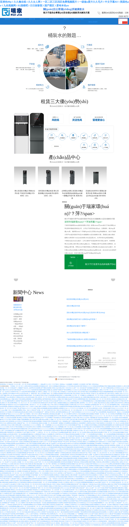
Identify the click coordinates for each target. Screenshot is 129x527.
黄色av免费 (45, 420)
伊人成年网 (58, 474)
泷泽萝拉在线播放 (73, 517)
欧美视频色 (42, 387)
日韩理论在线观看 (112, 481)
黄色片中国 (95, 424)
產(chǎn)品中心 (18, 354)
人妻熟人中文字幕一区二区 (106, 391)
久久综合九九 (75, 391)
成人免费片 (39, 393)
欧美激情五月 (57, 418)
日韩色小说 (54, 389)
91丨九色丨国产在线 (108, 504)
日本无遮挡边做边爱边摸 (18, 413)
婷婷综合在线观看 (33, 387)
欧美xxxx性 (24, 398)
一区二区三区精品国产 (10, 389)
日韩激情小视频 (47, 487)
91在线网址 (60, 504)
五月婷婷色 (18, 433)
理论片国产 (69, 439)
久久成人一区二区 (62, 518)
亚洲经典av (104, 485)
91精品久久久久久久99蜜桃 (57, 439)
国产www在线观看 (54, 494)
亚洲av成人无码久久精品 (53, 485)
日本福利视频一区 (35, 476)
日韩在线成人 (12, 457)
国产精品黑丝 (32, 472)
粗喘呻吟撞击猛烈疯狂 (70, 504)
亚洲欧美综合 (37, 452)
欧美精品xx (122, 411)
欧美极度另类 (23, 430)
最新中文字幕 (99, 455)
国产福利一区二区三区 (41, 489)
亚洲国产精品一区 (47, 394)
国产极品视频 (68, 431)
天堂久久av (76, 520)
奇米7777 (43, 418)
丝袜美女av (103, 404)
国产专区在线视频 (20, 509)
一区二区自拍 (19, 446)
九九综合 (13, 461)
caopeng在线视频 (48, 417)
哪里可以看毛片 (73, 415)
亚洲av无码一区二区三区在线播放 (85, 411)
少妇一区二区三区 (101, 400)
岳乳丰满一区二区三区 (108, 454)
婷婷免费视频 (99, 387)
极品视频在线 (34, 443)
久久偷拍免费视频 (88, 481)
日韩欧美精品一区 (106, 420)
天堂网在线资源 (57, 481)
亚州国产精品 (84, 393)
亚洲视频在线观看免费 (114, 494)
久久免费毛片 (110, 513)
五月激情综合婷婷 (12, 487)
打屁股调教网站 (24, 420)
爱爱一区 (91, 455)
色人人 (110, 444)
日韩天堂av (113, 480)
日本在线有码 (72, 494)
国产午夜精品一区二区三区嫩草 (16, 504)
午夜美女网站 (45, 505)
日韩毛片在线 (6, 450)
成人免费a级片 (84, 441)
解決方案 (61, 361)
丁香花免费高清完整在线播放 (88, 513)
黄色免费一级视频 (58, 424)
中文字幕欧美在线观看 (47, 476)
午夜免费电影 (58, 430)
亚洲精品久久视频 (59, 476)
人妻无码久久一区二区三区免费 (37, 405)
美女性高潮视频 (12, 502)
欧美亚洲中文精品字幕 (51, 431)
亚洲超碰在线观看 (114, 518)
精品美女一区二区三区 (17, 513)
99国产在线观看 (30, 489)
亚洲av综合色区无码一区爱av (15, 443)
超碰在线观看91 (92, 492)
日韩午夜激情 (54, 522)
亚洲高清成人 (95, 409)
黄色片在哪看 (60, 526)
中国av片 (4, 441)
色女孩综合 (109, 402)
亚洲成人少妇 (116, 500)
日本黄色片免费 (27, 418)
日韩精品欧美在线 (41, 459)
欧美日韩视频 (114, 411)
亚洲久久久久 (73, 483)
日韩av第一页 (104, 505)
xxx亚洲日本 (9, 439)
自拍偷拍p (100, 446)
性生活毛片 (50, 496)
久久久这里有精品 (50, 478)
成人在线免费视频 (99, 474)
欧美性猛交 (56, 511)
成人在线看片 (52, 444)
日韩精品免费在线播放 (102, 459)
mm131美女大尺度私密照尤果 (22, 422)
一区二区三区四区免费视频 (49, 483)
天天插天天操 (31, 448)
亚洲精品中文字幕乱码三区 (47, 498)
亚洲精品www (84, 461)
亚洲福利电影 (105, 496)
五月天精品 (57, 492)
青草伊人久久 (120, 517)
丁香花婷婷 (74, 496)
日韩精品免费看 (84, 463)
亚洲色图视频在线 (87, 402)
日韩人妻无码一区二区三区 (42, 398)
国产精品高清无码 (100, 507)
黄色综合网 (3, 517)
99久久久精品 (103, 452)
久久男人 (5, 507)
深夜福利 (34, 491)
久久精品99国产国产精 (115, 502)
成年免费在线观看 (48, 509)
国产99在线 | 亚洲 (89, 394)
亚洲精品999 (32, 439)
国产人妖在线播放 (7, 431)
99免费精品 (27, 443)
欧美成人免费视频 (55, 461)
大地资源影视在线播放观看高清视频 (40, 391)
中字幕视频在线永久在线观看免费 (112, 468)
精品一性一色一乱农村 (36, 487)
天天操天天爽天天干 (77, 430)
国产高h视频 (57, 496)
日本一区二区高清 (51, 500)
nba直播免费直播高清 (27, 435)
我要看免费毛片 (11, 402)
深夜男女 (89, 424)
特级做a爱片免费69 (53, 454)
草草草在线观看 (83, 502)
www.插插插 (45, 452)
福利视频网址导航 (114, 405)
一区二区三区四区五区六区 (48, 411)
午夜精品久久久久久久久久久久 (92, 524)
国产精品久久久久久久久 (12, 415)
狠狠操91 (6, 437)
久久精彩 (48, 457)
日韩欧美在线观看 (115, 439)
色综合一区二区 (24, 507)
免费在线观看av (36, 418)
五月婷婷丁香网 (93, 461)
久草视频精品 (16, 478)
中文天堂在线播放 (119, 391)
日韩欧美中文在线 (40, 500)
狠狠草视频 (92, 463)
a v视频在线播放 (71, 470)
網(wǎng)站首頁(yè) (64, 358)
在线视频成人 (116, 472)
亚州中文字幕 (57, 417)
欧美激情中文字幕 (112, 478)
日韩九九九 (82, 418)
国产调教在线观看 (46, 389)
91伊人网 (37, 415)
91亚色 (116, 393)
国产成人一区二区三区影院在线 (29, 424)
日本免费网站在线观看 (69, 424)
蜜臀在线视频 (63, 446)
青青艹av (22, 415)
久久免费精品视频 (30, 467)
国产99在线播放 (116, 515)
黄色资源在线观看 (74, 435)
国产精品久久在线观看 (46, 435)
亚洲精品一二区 (46, 480)
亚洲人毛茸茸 (54, 472)
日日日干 (64, 420)
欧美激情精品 (58, 509)
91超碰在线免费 (23, 405)
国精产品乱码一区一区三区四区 (106, 483)
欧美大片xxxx (30, 492)
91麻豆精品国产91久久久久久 (21, 391)
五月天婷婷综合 (81, 504)
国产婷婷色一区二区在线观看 (40, 474)
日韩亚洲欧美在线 (49, 520)
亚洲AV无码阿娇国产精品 (85, 417)
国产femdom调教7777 (97, 487)
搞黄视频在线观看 (123, 478)
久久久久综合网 (24, 500)
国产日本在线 (44, 402)
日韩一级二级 (90, 509)
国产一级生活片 (12, 441)
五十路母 (99, 476)
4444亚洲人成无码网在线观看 (57, 413)
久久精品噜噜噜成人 (79, 480)
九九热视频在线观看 (62, 433)
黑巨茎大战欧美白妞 (112, 400)
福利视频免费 (103, 491)
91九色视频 (88, 396)
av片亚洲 (54, 487)
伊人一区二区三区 (61, 515)
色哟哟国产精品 (64, 511)
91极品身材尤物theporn (30, 513)
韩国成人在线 (25, 496)
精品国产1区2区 (72, 400)
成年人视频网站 (21, 502)
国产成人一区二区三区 (79, 498)
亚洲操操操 (83, 509)
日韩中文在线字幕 (106, 526)
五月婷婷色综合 (114, 476)
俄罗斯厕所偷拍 (46, 400)
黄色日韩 (26, 402)
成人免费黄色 (8, 424)
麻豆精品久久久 (61, 452)
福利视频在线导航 (5, 498)
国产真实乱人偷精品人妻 (115, 394)
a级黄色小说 (27, 522)
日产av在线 (32, 459)
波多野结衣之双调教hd (38, 470)
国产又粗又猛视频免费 (16, 494)
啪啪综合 (77, 398)
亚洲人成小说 (10, 396)
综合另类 (120, 522)
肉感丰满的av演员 (35, 402)
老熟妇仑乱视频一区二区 (45, 424)
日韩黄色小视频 (15, 420)
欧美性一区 (17, 435)
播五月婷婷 (29, 413)
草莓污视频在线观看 (109, 387)
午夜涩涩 (27, 509)
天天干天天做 (58, 507)
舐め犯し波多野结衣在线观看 (32, 389)
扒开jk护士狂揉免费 (48, 396)
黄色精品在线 (53, 415)
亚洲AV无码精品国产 (53, 422)
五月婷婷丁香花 (18, 481)
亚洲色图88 (5, 474)
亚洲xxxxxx (120, 480)
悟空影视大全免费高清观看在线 (58, 398)
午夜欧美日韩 (16, 500)
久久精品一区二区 (96, 454)
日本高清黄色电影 (9, 472)
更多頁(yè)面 (62, 354)
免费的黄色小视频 (122, 489)
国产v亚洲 (37, 411)
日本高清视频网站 (46, 428)
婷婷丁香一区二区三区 (102, 405)
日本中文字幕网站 (47, 481)
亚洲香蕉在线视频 (95, 439)
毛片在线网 (94, 511)
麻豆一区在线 (42, 504)
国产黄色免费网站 (66, 391)
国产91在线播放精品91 (43, 522)
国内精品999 (58, 396)
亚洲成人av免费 (93, 468)
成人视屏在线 (76, 461)
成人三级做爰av (63, 422)
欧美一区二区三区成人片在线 (100, 396)
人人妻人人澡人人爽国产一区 (97, 441)
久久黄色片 (106, 476)
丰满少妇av (101, 511)
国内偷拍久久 (113, 496)
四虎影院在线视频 (27, 498)
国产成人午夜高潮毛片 (16, 437)
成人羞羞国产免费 (56, 391)
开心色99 (85, 478)
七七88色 (112, 448)
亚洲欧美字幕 (39, 396)
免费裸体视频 (80, 511)
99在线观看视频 (45, 461)
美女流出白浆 (3, 496)
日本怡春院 (25, 472)
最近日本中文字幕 (93, 422)
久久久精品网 (84, 422)
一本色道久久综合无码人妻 (59, 480)
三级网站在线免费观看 (56, 468)
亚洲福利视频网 (97, 504)
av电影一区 (120, 474)
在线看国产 (109, 431)
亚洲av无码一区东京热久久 (65, 389)
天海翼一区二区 (28, 511)
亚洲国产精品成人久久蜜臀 (85, 517)
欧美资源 (117, 524)
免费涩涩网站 (91, 507)
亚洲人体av (77, 393)
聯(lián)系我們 (62, 368)
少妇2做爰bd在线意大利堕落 (42, 526)
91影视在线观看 (123, 398)
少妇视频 (65, 468)
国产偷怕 (10, 448)
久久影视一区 (117, 511)
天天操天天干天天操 (102, 520)
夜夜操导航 (60, 448)
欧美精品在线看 (37, 483)
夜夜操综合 (22, 492)
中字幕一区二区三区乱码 (110, 433)
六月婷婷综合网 (63, 454)
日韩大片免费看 (36, 428)
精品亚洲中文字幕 (118, 402)
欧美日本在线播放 (117, 430)
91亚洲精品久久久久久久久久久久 (83, 413)
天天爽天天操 (20, 485)
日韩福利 (62, 393)
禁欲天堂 (5, 457)
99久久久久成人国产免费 (68, 489)
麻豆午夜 (114, 491)
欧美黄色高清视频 (66, 463)
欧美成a (41, 524)
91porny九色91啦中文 (74, 446)
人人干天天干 (71, 409)
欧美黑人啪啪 (16, 424)
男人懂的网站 (8, 454)
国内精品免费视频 (36, 422)
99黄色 (67, 483)
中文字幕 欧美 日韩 (61, 470)
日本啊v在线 (72, 405)
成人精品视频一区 (102, 478)
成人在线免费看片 (81, 424)
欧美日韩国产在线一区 (94, 502)
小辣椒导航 (81, 496)
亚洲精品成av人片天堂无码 (65, 387)
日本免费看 (98, 444)
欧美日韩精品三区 (99, 517)
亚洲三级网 (17, 517)
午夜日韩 (27, 504)
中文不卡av (124, 444)
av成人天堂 (50, 405)
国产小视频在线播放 (74, 422)
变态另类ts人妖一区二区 (68, 411)
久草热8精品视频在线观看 (51, 455)
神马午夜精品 (68, 498)
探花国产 (34, 522)
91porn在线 (97, 485)
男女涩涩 (105, 487)
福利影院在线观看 (21, 417)
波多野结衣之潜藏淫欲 (57, 441)
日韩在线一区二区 (29, 485)
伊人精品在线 (3, 515)
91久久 (109, 491)
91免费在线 (118, 426)
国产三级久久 (30, 526)
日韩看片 (47, 472)
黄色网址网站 (76, 407)
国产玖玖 (39, 517)
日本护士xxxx (87, 515)
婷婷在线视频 (89, 415)
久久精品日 (81, 491)
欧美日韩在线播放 (25, 518)
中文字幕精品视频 (89, 496)
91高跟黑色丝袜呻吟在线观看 (71, 513)
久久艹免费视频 (78, 515)
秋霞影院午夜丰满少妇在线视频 (115, 437)
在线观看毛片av (62, 409)
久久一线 (2, 461)
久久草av (120, 461)
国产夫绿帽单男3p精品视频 (20, 439)
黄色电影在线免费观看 (92, 498)
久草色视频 (105, 444)
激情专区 (101, 515)
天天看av (62, 520)
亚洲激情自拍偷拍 (15, 518)
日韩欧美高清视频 (65, 485)
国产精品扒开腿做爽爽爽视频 (105, 393)
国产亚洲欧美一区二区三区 (91, 430)
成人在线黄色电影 (74, 457)
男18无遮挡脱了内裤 (18, 455)
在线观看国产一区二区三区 (41, 468)
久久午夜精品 (41, 491)
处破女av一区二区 (49, 467)
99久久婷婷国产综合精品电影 (46, 513)
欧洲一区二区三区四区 (62, 491)
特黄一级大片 (38, 394)
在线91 (126, 487)
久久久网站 (59, 450)
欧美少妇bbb (72, 454)
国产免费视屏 (92, 520)
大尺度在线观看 (66, 507)
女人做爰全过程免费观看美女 (31, 446)
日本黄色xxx (118, 389)
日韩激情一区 (97, 415)
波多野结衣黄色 (124, 459)
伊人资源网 (18, 472)
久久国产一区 (15, 524)
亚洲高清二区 (13, 467)
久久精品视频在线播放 (99, 402)
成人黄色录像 (48, 437)
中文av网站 (109, 465)
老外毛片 (4, 448)
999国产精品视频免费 (111, 489)
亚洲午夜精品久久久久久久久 (97, 465)
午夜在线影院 (124, 515)
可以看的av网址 (73, 417)
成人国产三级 (70, 413)
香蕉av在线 (90, 433)
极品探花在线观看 (101, 513)
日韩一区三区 (67, 428)
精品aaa (89, 452)
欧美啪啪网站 (123, 518)
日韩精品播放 (107, 509)
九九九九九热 (55, 426)
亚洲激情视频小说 (87, 450)
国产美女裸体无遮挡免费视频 (25, 468)
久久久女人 (73, 511)
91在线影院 (111, 396)
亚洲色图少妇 (120, 467)
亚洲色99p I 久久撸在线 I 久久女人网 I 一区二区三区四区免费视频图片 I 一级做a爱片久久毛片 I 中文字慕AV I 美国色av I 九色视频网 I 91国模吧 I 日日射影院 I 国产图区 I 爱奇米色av (49, 385)
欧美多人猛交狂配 (101, 398)
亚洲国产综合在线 (75, 441)
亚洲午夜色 (76, 509)
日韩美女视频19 (105, 439)
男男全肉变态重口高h (69, 394)
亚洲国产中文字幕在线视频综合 (95, 500)
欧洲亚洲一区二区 (112, 424)
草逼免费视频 (90, 444)
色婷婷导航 (107, 411)
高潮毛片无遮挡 (59, 498)
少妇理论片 (58, 467)
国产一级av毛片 (89, 420)
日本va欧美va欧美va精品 (63, 444)
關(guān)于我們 (63, 365)
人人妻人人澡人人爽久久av (7, 489)
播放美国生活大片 (50, 470)
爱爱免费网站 (38, 400)
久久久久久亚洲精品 (48, 430)
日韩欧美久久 (102, 498)
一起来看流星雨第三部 (65, 455)
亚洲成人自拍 (79, 394)
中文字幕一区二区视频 (78, 396)
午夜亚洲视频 (118, 454)
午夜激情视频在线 (13, 522)
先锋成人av (32, 463)
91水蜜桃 (111, 463)
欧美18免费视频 (82, 483)
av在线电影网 (101, 426)
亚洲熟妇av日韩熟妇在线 (14, 407)
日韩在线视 (26, 487)
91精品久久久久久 (104, 480)
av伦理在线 (10, 435)
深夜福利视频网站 (72, 518)
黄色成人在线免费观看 (108, 524)
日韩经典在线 (112, 467)
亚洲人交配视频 (90, 418)
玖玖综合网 (9, 455)
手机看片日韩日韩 (123, 496)
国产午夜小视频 (81, 485)
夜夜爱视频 (26, 481)
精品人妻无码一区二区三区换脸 (81, 439)
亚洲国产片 (112, 487)
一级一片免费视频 (46, 426)
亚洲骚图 (4, 504)
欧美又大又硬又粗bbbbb (12, 430)
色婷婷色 (94, 470)
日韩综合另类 (108, 472)
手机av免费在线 (50, 515)
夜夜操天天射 (92, 478)
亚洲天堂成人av (77, 450)
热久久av (44, 454)
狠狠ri (105, 517)
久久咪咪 (115, 431)
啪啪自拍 (73, 485)
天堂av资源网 (81, 415)
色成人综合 (19, 452)
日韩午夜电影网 (9, 422)
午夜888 (44, 422)
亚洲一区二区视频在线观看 (30, 494)
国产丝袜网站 (124, 513)
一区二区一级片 (40, 507)
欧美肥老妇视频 (70, 465)
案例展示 (46, 358)
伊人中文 (113, 417)
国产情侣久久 (38, 430)
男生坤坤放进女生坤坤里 (97, 472)
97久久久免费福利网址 (112, 398)
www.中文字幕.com (113, 422)
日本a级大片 (61, 483)
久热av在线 (6, 476)
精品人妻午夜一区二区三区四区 (77, 433)
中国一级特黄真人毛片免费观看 (56, 465)
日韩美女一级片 (8, 481)
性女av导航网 (37, 505)
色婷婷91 (14, 505)
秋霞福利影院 (103, 522)
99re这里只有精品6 (7, 459)
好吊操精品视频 (67, 430)
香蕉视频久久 (68, 526)
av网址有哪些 (105, 463)
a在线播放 (66, 441)
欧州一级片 (49, 387)
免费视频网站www (22, 457)
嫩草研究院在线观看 (66, 407)
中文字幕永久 (111, 452)
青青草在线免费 (98, 433)
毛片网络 (32, 500)
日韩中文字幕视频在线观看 (61, 405)
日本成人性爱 (10, 426)
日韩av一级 (25, 411)
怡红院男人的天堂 (7, 526)
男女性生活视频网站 (92, 391)
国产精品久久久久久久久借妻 (28, 409)
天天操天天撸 (75, 418)
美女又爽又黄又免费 (35, 420)
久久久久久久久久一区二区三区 (101, 417)
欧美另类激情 (124, 494)
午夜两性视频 (102, 437)
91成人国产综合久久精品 (82, 465)
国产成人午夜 (87, 454)
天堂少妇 (8, 461)
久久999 (31, 411)
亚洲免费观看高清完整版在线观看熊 (78, 468)
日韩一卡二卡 (119, 487)
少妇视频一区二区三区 (86, 457)
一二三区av (30, 461)
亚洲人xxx (24, 407)
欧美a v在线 (86, 487)
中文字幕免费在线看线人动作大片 (70, 492)
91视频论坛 (47, 441)
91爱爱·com (23, 478)
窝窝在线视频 (31, 393)
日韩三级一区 (101, 461)
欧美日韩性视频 (76, 455)
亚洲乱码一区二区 (43, 494)
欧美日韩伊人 (85, 455)
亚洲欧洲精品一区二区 (16, 404)
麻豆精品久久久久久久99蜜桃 (32, 426)
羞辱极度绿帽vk (93, 437)
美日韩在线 (87, 511)
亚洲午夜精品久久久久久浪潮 (87, 387)
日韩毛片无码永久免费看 (60, 502)
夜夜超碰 (19, 487)
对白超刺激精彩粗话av (92, 518)
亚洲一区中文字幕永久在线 (34, 502)
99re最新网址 (81, 518)
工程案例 (46, 354)
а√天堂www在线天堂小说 (54, 407)
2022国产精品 (85, 428)
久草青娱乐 (40, 417)
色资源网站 (36, 498)
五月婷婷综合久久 (74, 505)
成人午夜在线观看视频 (83, 472)
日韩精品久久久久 (77, 402)
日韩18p (116, 470)
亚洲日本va (93, 494)
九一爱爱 (31, 394)
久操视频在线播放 (61, 404)
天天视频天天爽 (98, 509)
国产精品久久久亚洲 (7, 465)
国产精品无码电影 (64, 457)
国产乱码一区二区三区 (42, 463)
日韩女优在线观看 (11, 418)
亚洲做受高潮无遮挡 (117, 509)
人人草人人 (27, 515)
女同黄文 (8, 524)
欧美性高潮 (70, 480)
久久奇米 (57, 520)
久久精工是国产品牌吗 (112, 441)
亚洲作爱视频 (26, 476)
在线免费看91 (115, 420)
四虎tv (38, 409)
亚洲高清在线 (107, 407)
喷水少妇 (92, 428)
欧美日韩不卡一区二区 (98, 389)
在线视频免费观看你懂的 (100, 450)
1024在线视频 (37, 413)
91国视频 (54, 387)
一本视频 (66, 505)
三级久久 (58, 411)
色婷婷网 (112, 446)
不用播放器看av (109, 389)
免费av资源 (25, 459)
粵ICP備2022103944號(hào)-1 (64, 380)
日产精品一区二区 (114, 520)
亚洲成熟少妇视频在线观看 (7, 444)
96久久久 (46, 448)
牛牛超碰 (120, 505)
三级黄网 (4, 394)
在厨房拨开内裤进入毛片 (83, 522)
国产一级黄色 (45, 413)
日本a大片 (52, 474)
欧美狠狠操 (106, 457)
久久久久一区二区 (35, 496)
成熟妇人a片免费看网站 (88, 443)
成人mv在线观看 (76, 428)
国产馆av (96, 481)
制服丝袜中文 (109, 507)
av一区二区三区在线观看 (20, 448)
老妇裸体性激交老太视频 (110, 455)
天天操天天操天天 (102, 494)
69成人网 (96, 480)
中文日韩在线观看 (71, 452)
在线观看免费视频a (9, 417)
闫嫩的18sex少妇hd (7, 391)
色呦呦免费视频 (17, 459)
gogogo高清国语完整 (20, 396)
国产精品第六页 (99, 411)
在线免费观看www (5, 400)
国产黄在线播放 (54, 446)
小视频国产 (20, 389)
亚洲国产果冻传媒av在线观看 (120, 443)
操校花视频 (120, 433)
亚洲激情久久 (119, 387)
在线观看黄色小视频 (28, 437)
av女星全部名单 (23, 394)
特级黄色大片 (103, 424)
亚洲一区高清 (103, 409)
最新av (33, 509)
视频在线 (92, 398)
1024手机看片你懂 (36, 518)
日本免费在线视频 (22, 441)
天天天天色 (89, 504)
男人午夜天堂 (10, 509)
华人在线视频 (39, 509)
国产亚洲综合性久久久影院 (103, 443)
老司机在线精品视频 (61, 478)
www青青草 (71, 398)
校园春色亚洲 (12, 483)
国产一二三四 (116, 444)
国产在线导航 (11, 515)
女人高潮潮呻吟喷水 (25, 480)
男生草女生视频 (85, 446)
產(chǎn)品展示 (18, 358)
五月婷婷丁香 (15, 409)
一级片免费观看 (84, 520)
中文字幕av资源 (4, 480)
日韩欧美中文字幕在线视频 (74, 478)
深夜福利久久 (39, 467)
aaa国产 (41, 443)
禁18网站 (99, 435)
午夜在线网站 (22, 400)
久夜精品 (17, 398)
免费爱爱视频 (81, 400)
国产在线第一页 (40, 431)
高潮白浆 (30, 465)
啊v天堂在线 (34, 504)
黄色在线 (61, 522)
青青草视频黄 (20, 515)
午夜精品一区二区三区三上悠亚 (18, 387)
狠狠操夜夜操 (63, 517)
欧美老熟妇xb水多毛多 (76, 487)
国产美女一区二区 (33, 524)
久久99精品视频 (66, 396)
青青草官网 (10, 517)
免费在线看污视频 (45, 446)
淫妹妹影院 (110, 413)
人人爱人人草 (40, 472)
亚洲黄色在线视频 (22, 461)
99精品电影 (5, 483)
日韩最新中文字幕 (28, 452)
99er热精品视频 (49, 507)
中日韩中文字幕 (23, 524)
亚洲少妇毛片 (111, 492)
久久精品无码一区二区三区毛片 (96, 431)
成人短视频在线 (71, 404)
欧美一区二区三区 (19, 470)
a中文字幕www (109, 511)
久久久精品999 (23, 393)
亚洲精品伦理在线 (31, 417)
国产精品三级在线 (104, 518)
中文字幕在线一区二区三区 (83, 409)
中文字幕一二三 (84, 435)
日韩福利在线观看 (37, 480)
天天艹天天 (47, 443)
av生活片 (16, 405)
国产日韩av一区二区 (121, 417)
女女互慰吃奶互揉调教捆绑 (78, 444)
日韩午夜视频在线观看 (35, 444)
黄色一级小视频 (39, 520)
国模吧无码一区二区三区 (8, 511)
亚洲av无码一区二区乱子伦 (78, 507)
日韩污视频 (64, 400)
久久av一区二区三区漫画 (30, 404)
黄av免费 (114, 461)
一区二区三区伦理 (40, 478)
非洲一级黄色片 (46, 517)
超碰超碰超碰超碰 (51, 504)
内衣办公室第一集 (67, 481)
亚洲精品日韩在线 (78, 481)
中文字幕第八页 (39, 437)
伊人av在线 (121, 424)
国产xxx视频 (15, 431)
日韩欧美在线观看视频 (118, 526)
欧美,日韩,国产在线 (50, 404)
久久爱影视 (36, 435)
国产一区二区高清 (79, 389)
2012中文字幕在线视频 (16, 428)
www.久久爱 (107, 515)
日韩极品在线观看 (58, 394)
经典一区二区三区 (14, 474)
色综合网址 (118, 396)
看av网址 (19, 418)
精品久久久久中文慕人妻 (18, 520)
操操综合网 (55, 457)
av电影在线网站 (66, 496)
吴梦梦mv (52, 450)
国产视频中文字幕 (67, 509)
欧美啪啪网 (44, 409)
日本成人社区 (22, 526)
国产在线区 (95, 515)
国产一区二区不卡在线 (98, 489)
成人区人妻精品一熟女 (57, 524)
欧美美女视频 (85, 407)
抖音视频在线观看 (102, 492)
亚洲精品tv (29, 483)
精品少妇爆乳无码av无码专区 (115, 404)
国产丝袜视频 (88, 389)
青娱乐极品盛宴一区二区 (40, 465)
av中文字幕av (65, 435)
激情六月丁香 (5, 404)
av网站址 (43, 457)
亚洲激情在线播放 (83, 459)
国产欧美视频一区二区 (34, 457)
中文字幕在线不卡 (89, 448)
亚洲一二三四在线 (7, 505)
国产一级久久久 (86, 489)
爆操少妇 (110, 485)
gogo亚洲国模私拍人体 (21, 444)
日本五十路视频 (103, 422)
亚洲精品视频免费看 (54, 463)
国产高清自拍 (99, 418)
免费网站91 (31, 478)
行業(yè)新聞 (32, 361)
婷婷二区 (96, 491)
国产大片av (10, 463)
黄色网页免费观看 (53, 409)
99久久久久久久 (111, 450)
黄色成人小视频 (56, 400)
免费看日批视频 (69, 500)
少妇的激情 (122, 520)
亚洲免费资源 (93, 435)
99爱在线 (46, 439)
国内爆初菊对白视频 (118, 465)
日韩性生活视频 (89, 474)
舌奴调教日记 (31, 431)
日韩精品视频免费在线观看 (69, 459)
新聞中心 (31, 354)
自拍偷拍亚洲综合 (10, 452)
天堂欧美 (98, 463)
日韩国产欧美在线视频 (119, 485)
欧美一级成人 (117, 413)
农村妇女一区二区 (51, 491)
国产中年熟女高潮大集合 (31, 455)
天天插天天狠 (92, 459)
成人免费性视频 (85, 398)
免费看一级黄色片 (82, 452)
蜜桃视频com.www (92, 483)
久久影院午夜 (69, 393)
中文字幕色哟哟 (21, 483)
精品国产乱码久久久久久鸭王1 (62, 402)
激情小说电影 (42, 407)
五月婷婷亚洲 (52, 518)
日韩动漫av (96, 452)
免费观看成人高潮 (122, 491)
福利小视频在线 (113, 505)
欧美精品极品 (56, 489)
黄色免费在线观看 (78, 448)
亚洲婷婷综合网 (111, 498)
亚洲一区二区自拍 (48, 511)
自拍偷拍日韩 (59, 505)
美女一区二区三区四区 (108, 415)
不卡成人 (41, 455)
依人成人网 (97, 394)
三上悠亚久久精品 (33, 407)
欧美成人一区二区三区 (70, 524)
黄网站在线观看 (38, 511)
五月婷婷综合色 (13, 393)
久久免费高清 (5, 494)
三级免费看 (45, 518)
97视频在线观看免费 (16, 498)
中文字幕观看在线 (95, 526)
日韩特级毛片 (10, 433)
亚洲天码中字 (105, 502)
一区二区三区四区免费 (25, 474)
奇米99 (84, 500)
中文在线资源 (123, 420)
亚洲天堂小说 (62, 472)
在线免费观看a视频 (14, 507)
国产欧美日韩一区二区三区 (34, 454)
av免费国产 (50, 418)
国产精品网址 (102, 470)
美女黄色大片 (7, 468)
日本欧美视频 (71, 426)
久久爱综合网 (108, 500)
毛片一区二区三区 (20, 489)
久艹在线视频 (21, 467)
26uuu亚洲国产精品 (72, 502)
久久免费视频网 (29, 520)
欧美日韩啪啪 (28, 470)
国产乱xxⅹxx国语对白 (36, 481)
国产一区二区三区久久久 (96, 407)
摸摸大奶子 (104, 394)
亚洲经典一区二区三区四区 (111, 418)
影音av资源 (79, 454)
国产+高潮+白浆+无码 (47, 492)
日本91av (51, 402)
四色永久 (14, 468)
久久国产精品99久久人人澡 (69, 474)
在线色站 (52, 505)
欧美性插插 (31, 398)
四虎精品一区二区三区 (82, 467)
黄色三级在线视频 (90, 400)
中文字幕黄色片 (64, 494)
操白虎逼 (21, 522)
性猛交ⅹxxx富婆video (64, 487)
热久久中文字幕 (6, 420)
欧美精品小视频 (103, 467)
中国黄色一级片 (30, 415)
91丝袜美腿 (81, 420)
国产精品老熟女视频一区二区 (81, 437)
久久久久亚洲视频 (71, 472)
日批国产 (118, 498)
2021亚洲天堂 (60, 500)
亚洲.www (109, 461)
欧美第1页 (32, 507)
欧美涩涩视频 (92, 426)
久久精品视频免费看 (16, 411)
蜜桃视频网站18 (109, 426)
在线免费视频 (92, 393)
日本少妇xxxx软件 (38, 441)
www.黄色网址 (11, 398)
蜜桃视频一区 (30, 400)
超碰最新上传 (15, 492)
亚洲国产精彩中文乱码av (68, 467)
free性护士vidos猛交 (10, 485)
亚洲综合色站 (103, 481)
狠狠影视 (18, 496)
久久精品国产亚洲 (14, 480)
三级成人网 (96, 404)
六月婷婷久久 (20, 511)
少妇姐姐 (29, 441)
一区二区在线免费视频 (109, 435)
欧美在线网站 (55, 517)
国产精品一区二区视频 (82, 426)
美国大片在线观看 (114, 459)
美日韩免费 (83, 391)
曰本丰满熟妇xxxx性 (13, 394)
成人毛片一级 (58, 513)
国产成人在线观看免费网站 (25, 505)
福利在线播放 (8, 500)
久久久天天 (119, 409)
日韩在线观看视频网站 (106, 430)
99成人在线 (98, 448)
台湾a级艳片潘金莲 (66, 461)
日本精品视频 (70, 515)
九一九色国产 (89, 480)
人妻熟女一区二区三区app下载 (51, 393)
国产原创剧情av (45, 415)
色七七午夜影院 (6, 513)
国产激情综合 (9, 405)
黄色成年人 (65, 417)
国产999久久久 (94, 522)
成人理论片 (98, 496)
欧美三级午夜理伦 (71, 443)
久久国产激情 (25, 433)
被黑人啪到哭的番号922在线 (29, 450)
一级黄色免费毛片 (112, 522)
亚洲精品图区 (11, 496)
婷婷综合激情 (83, 492)
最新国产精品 (20, 402)
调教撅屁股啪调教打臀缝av (7, 491)
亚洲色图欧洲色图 (68, 450)
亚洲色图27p (39, 439)
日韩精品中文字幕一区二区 (80, 431)
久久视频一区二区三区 (54, 420)
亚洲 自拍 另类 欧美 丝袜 (20, 465)
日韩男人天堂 (39, 448)
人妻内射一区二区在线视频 (54, 459)
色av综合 (14, 526)
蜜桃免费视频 (93, 446)
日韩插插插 (37, 492)
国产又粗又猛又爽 (72, 420)
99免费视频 (118, 415)
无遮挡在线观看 (7, 478)
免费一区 (53, 526)
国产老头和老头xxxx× (111, 474)
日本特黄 (79, 443)
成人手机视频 (112, 517)
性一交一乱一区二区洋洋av (49, 433)
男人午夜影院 (78, 500)
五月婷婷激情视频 (16, 450)
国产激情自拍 (75, 463)
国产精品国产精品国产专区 (58, 443)
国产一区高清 (110, 470)
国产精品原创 (119, 448)
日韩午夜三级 (117, 507)
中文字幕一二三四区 (35, 433)
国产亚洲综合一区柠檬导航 (38, 515)
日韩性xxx (55, 437)
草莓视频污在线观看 (90, 405)
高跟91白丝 (81, 474)
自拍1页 (124, 468)
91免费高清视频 (84, 505)
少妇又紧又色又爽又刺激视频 (24, 491)
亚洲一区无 (37, 461)
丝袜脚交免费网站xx (94, 505)
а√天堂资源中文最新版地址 (84, 470)
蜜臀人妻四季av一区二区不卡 (84, 404)
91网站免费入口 (19, 426)
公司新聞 (31, 358)
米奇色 (50, 489)
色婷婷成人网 (68, 476)
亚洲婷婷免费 (53, 448)
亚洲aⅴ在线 (78, 489)
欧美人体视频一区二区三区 (21, 463)
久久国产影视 (32, 517)
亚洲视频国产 (52, 452)
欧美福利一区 (30, 396)
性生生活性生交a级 (40, 485)
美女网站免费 (9, 470)
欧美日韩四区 (41, 404)
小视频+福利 (14, 400)
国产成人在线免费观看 (100, 413)
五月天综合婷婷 (27, 428)
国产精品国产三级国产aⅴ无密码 (81, 526)
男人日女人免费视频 (57, 428)
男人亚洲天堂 (56, 435)
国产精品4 (61, 431)
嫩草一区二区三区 (63, 415)
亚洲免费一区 (76, 476)
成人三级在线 (89, 485)
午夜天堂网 (43, 496)
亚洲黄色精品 (119, 435)
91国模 (100, 468)
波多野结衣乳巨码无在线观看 (88, 476)
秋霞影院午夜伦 (100, 428)
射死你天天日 (63, 426)
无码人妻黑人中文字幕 (118, 407)
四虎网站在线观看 (94, 467)
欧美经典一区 (73, 491)
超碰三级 (117, 513)
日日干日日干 (80, 405)
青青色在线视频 (66, 418)
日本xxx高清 (31, 430)
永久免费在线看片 (47, 502)
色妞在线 (106, 446)
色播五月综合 (111, 409)
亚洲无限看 (97, 420)
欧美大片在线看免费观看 (19, 454)
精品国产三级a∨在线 (16, 476)
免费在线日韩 (105, 448)
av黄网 (124, 498)
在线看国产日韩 (109, 428)
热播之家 (6, 518)
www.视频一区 (6, 411)
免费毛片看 (45, 444)
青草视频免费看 (68, 448)
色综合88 (76, 387)
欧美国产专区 (23, 431)
